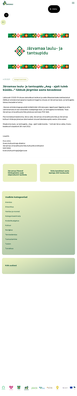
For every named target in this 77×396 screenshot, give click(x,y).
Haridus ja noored (12, 211)
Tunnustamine (11, 239)
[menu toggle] (73, 3)
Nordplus (9, 230)
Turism (8, 244)
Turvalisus (9, 248)
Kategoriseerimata (20, 79)
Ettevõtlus (9, 207)
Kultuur (8, 225)
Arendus (8, 202)
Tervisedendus (11, 235)
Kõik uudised (11, 265)
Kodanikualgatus (12, 221)
